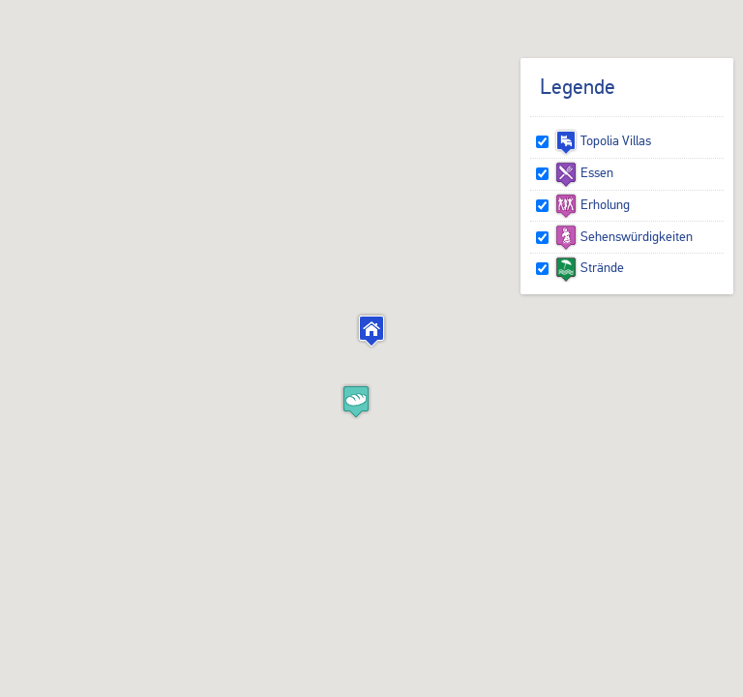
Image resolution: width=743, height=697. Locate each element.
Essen (583, 172)
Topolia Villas (602, 140)
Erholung (592, 204)
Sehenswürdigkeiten (623, 236)
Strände (589, 267)
